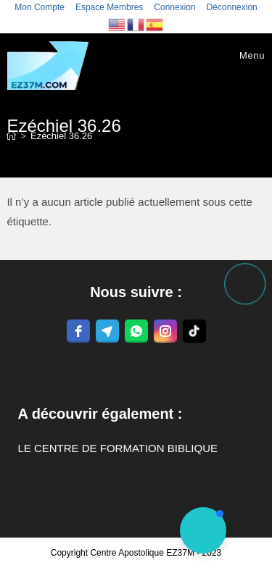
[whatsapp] (136, 331)
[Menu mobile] (241, 55)
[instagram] (165, 331)
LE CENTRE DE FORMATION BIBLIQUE (117, 448)
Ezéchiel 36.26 (61, 135)
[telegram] (107, 331)
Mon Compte (40, 7)
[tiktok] (194, 331)
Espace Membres (109, 7)
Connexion (174, 7)
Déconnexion (232, 7)
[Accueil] (11, 135)
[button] (203, 530)
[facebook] (78, 331)
